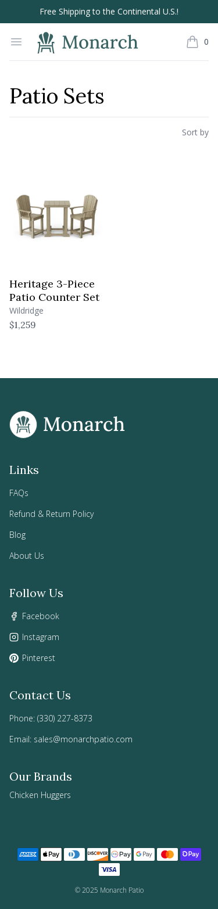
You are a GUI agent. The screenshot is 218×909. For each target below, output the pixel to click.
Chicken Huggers (40, 794)
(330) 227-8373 (64, 718)
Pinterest (38, 657)
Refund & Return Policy (51, 513)
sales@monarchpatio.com (83, 739)
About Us (26, 555)
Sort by (195, 132)
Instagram (40, 636)
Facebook (40, 615)
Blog (17, 534)
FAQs (18, 492)
